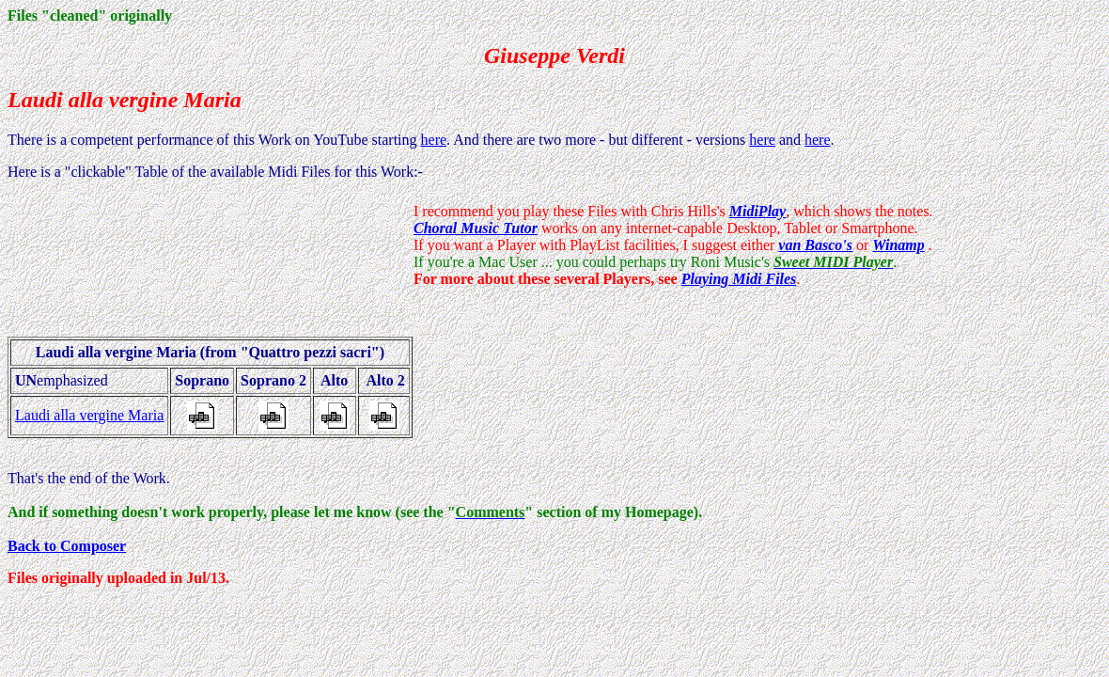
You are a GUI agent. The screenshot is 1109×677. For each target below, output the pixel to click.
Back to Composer (67, 546)
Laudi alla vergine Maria (89, 415)
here (434, 140)
